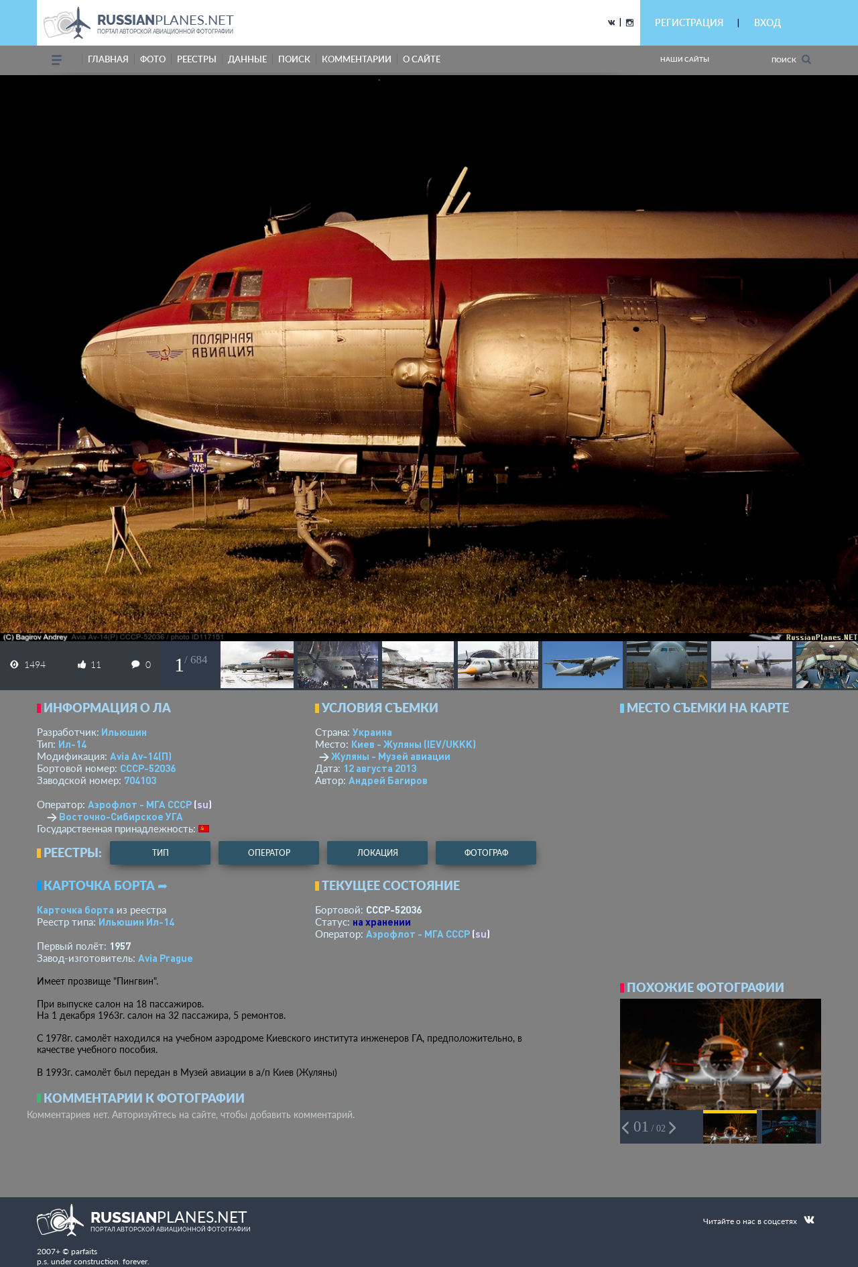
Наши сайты (684, 59)
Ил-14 (72, 744)
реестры (197, 59)
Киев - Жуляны (413, 744)
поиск (294, 59)
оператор (269, 853)
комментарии (356, 59)
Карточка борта (75, 909)
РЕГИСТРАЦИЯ (689, 22)
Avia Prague (165, 958)
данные (247, 59)
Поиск (791, 59)
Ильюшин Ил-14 (136, 922)
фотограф (486, 853)
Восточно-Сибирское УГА (121, 816)
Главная (108, 59)
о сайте (421, 59)
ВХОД (767, 22)
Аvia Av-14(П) (141, 756)
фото (153, 59)
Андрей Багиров (388, 780)
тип (160, 853)
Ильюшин (124, 732)
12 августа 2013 (379, 768)
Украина (372, 732)
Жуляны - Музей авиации (390, 756)
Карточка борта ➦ (106, 885)
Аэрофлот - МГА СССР (140, 804)
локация (377, 853)
